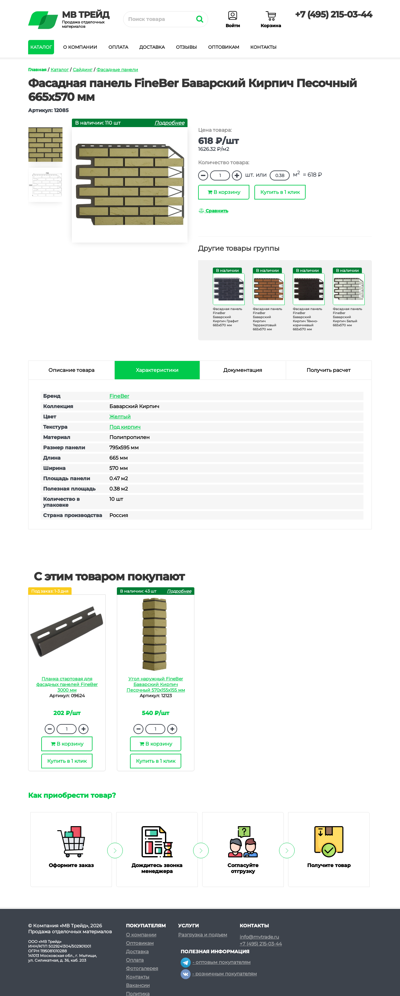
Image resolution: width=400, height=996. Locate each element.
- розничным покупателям (219, 974)
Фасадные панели (117, 69)
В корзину (224, 192)
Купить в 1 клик (280, 192)
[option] (45, 147)
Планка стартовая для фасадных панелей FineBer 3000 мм (67, 684)
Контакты (263, 47)
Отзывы (186, 47)
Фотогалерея (142, 968)
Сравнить (213, 211)
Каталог (41, 47)
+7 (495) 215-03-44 (333, 14)
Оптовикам (223, 47)
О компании (80, 47)
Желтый (120, 417)
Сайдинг (82, 69)
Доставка (152, 47)
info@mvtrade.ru (259, 937)
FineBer (119, 396)
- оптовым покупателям (216, 962)
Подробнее (169, 123)
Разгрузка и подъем (202, 935)
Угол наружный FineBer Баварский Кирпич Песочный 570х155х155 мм (156, 684)
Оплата (118, 47)
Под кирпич (125, 427)
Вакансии (138, 985)
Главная (37, 69)
